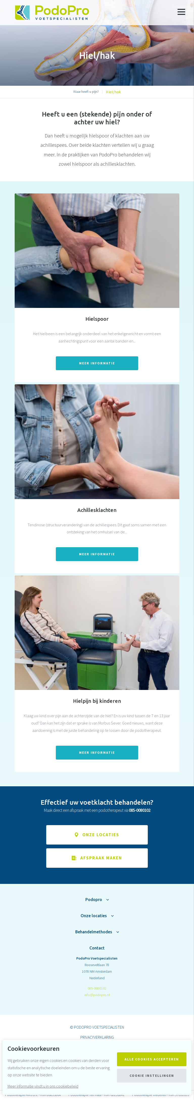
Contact (97, 948)
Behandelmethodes (93, 932)
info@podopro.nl (97, 995)
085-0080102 (97, 989)
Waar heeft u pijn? (86, 91)
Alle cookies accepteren (152, 1059)
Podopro (93, 900)
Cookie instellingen (152, 1076)
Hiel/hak (113, 91)
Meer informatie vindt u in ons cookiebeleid (43, 1086)
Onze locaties (94, 916)
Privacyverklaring (97, 1037)
